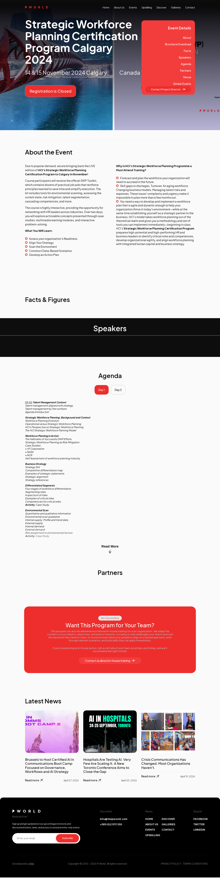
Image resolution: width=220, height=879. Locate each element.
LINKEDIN (199, 831)
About (187, 37)
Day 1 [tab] (100, 390)
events (133, 7)
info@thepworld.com (113, 820)
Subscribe (67, 839)
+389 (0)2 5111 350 (111, 826)
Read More (110, 550)
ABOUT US (151, 826)
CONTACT (168, 831)
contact (190, 7)
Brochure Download (178, 44)
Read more (34, 782)
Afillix (31, 865)
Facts (187, 51)
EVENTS (150, 831)
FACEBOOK (200, 820)
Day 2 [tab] (119, 390)
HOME (149, 820)
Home (106, 7)
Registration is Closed (50, 91)
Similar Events (182, 83)
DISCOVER (168, 820)
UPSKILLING (152, 836)
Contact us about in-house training (110, 662)
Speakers (185, 57)
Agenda (186, 64)
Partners (185, 70)
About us (119, 7)
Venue (187, 77)
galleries (176, 7)
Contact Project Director (168, 89)
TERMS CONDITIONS (195, 865)
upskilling (146, 7)
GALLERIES (168, 826)
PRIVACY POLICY (171, 865)
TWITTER (199, 826)
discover (161, 7)
